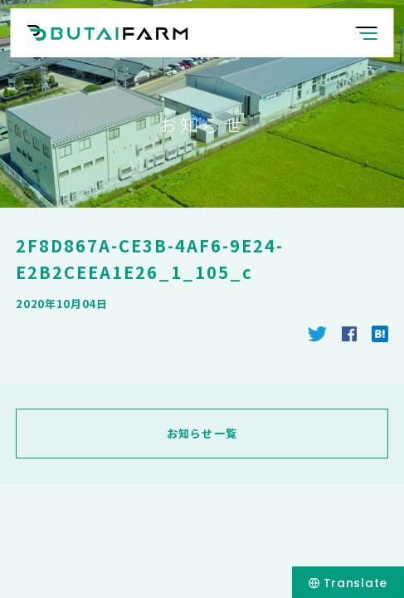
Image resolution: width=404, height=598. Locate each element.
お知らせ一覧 (202, 433)
